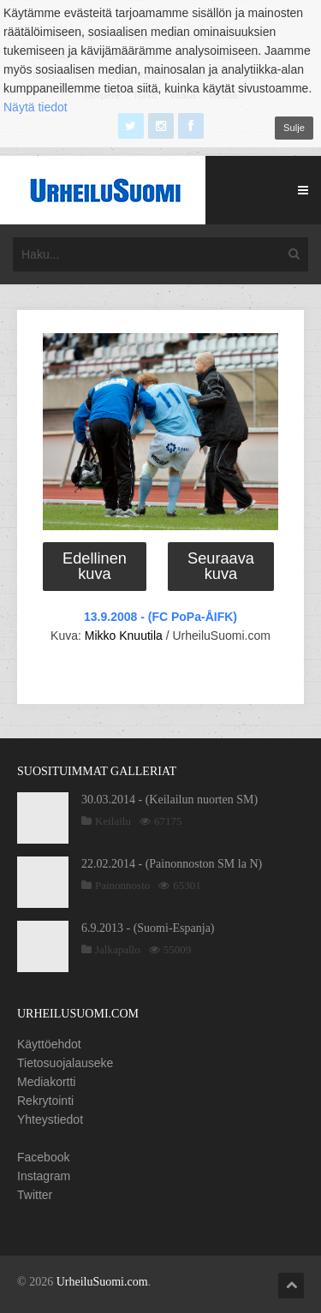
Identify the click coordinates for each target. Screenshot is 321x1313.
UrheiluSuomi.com (102, 1281)
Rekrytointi (45, 1100)
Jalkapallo (117, 949)
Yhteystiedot (50, 1119)
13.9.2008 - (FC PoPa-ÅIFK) (160, 617)
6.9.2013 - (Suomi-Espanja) (148, 928)
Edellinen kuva (94, 566)
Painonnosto (122, 885)
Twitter (34, 1195)
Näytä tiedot (35, 107)
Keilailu (113, 821)
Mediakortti (46, 1082)
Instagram (43, 1176)
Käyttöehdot (49, 1044)
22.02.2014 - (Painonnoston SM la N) (171, 863)
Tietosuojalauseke (65, 1063)
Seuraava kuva (220, 566)
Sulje (294, 127)
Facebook (43, 1157)
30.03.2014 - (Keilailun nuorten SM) (169, 799)
